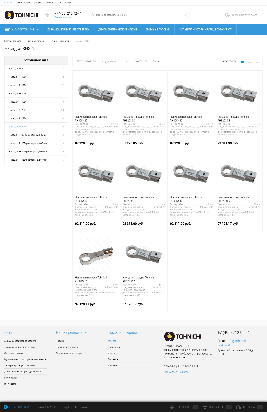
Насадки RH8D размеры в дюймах (27, 135)
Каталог (8, 2)
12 (62, 77)
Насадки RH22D (17, 110)
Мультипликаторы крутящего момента (205, 29)
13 (62, 101)
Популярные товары (67, 347)
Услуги (37, 2)
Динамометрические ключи (117, 29)
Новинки (60, 341)
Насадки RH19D (17, 101)
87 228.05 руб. (96, 145)
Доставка (51, 2)
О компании (23, 2)
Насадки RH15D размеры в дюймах (28, 159)
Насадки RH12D (17, 85)
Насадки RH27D (17, 118)
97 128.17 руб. (239, 225)
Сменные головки (158, 29)
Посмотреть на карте (176, 372)
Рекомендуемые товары (69, 353)
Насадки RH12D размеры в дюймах (28, 151)
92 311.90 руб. (239, 145)
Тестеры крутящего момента (19, 365)
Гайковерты (10, 377)
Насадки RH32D (17, 126)
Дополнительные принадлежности (22, 371)
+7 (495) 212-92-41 (68, 13)
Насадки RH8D (16, 68)
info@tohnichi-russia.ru (75, 407)
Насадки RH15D (17, 93)
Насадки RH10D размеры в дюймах (28, 143)
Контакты (65, 2)
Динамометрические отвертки (68, 29)
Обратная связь (17, 407)
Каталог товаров (22, 29)
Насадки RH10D (17, 77)
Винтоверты (10, 383)
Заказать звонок (64, 17)
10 (62, 110)
